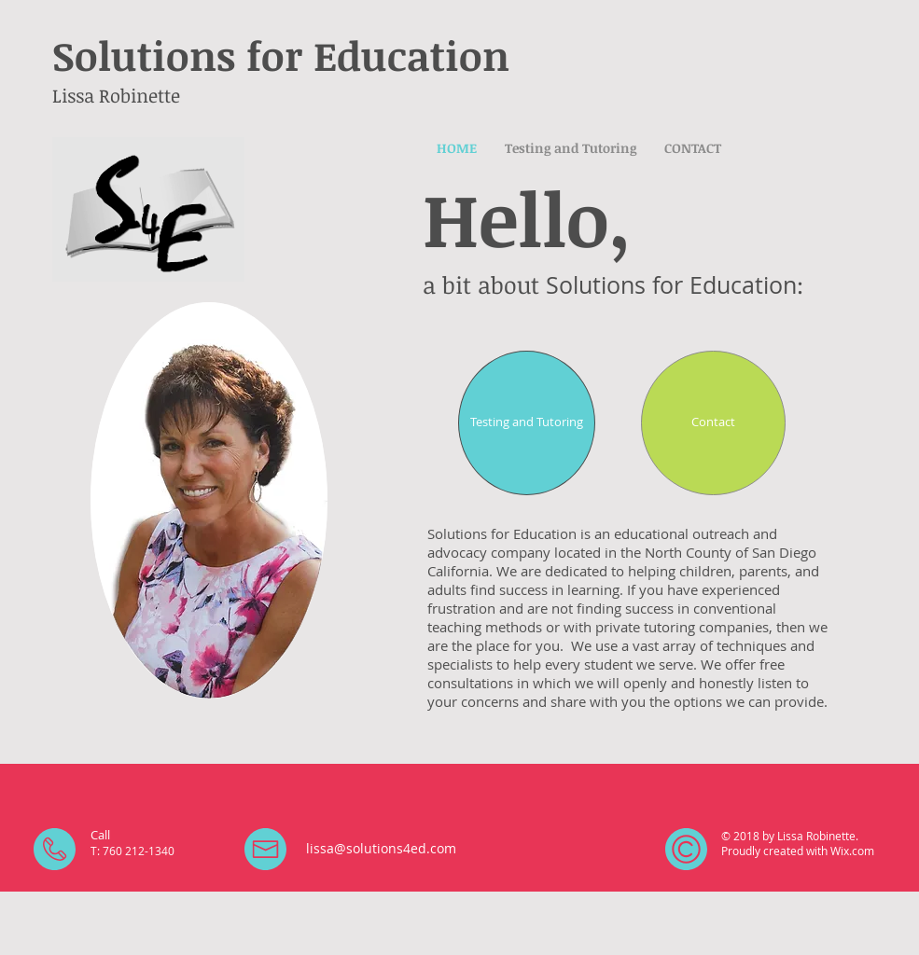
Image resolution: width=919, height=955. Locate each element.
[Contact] (713, 423)
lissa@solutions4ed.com (381, 848)
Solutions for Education (280, 55)
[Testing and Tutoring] (526, 423)
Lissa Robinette (116, 95)
